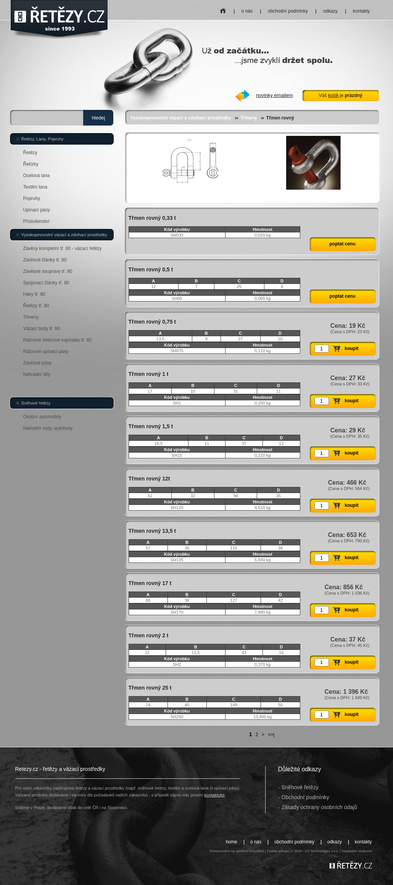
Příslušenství (36, 221)
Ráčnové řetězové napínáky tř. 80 (57, 340)
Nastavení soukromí (356, 851)
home (223, 8)
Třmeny (248, 118)
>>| (271, 734)
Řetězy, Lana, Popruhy (42, 139)
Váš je (340, 95)
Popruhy (31, 198)
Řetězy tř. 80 (36, 305)
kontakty (361, 11)
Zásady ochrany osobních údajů (319, 807)
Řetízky (31, 164)
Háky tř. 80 (34, 294)
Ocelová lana (36, 175)
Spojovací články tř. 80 (46, 282)
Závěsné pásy (37, 363)
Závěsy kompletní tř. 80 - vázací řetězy (62, 248)
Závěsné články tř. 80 (45, 260)
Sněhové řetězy (35, 403)
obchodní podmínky (288, 11)
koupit (352, 348)
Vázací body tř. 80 (41, 328)
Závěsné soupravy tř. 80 (47, 271)
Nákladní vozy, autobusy (48, 428)
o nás (247, 11)
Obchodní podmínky (305, 797)
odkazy (330, 11)
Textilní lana (35, 187)
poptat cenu (343, 244)
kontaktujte (215, 795)
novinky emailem (274, 95)
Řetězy (30, 152)
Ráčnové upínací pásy (46, 351)
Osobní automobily (42, 416)
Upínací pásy (36, 210)
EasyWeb (256, 851)
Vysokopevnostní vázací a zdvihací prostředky (180, 118)
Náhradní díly (36, 374)
